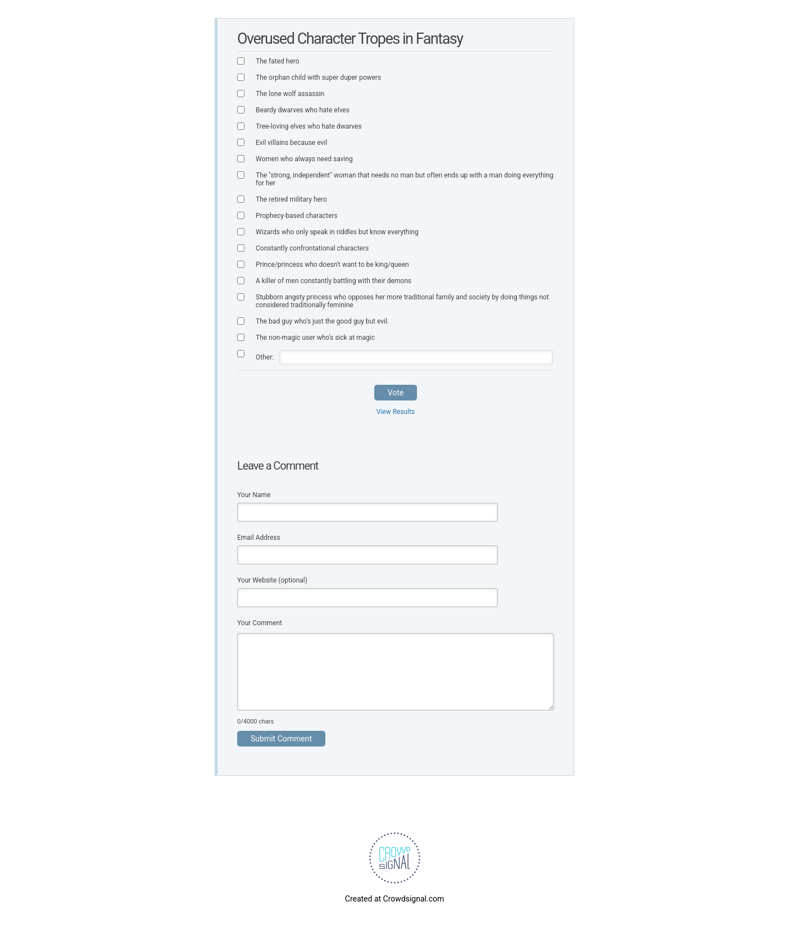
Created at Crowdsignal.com (394, 898)
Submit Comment (281, 738)
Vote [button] (396, 392)
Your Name (253, 495)
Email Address (258, 537)
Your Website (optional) (272, 580)
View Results (396, 412)
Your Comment (259, 623)
